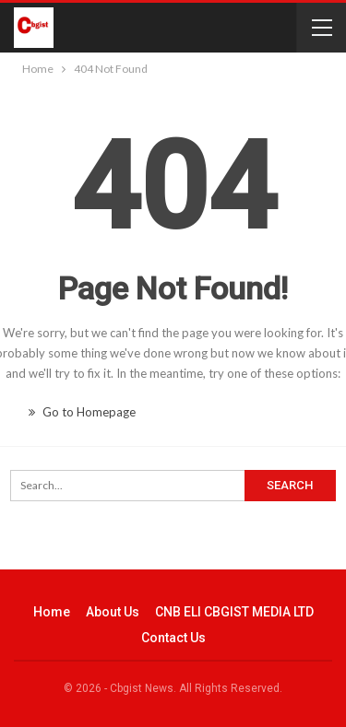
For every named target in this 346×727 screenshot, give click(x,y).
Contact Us (173, 637)
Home (51, 611)
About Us (112, 611)
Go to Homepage (82, 412)
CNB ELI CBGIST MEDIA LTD (234, 611)
